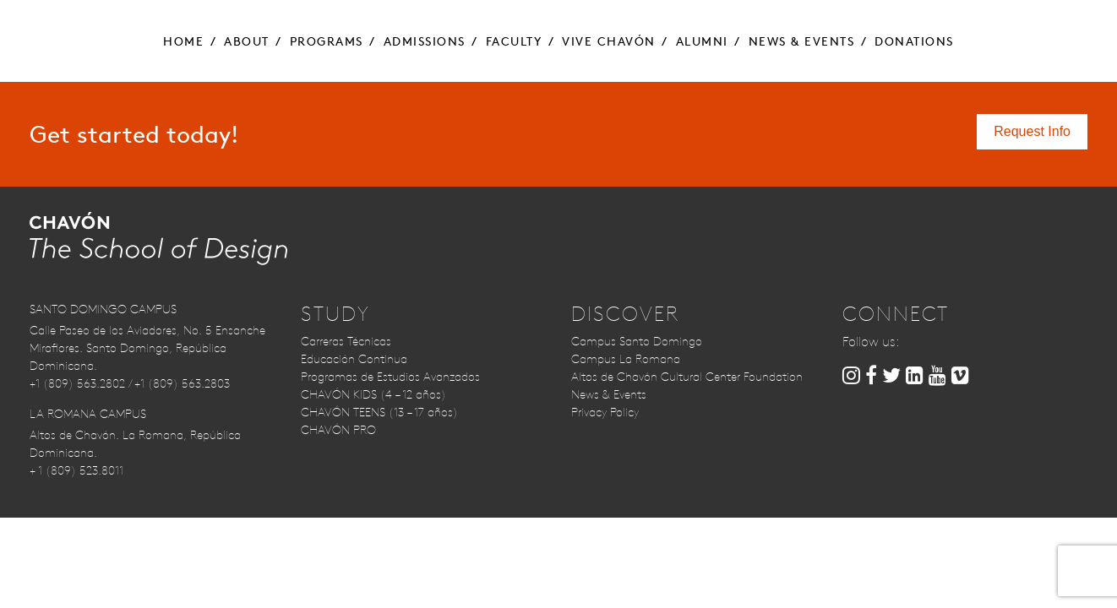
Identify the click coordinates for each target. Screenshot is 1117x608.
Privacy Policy (605, 412)
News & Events (608, 394)
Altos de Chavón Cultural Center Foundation (687, 376)
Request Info (88, 25)
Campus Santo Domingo (636, 341)
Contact (954, 25)
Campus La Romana (625, 358)
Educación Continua (354, 358)
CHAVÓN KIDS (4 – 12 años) (373, 394)
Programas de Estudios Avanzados (390, 376)
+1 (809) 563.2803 (182, 383)
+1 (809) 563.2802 (77, 383)
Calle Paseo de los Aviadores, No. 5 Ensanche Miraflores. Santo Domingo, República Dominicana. (147, 348)
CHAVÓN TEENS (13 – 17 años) (379, 412)
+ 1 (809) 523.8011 (76, 470)
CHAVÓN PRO (338, 429)
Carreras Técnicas (346, 341)
